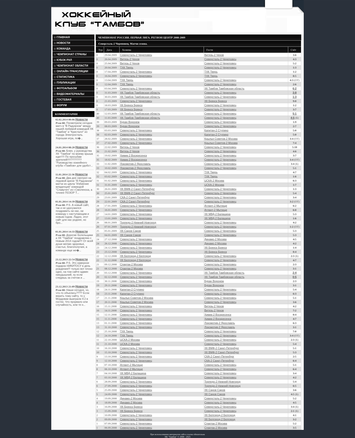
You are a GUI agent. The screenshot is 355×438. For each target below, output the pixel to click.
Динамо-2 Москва (215, 239)
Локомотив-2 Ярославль (135, 163)
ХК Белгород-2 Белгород (135, 255)
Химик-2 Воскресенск (133, 155)
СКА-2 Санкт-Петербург (135, 197)
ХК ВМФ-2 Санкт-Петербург (137, 188)
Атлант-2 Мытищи (215, 205)
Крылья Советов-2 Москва (220, 138)
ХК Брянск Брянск (215, 101)
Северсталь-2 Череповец (136, 54)
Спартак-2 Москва (131, 264)
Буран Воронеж (130, 121)
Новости (81, 119)
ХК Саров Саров (130, 230)
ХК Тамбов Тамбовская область (224, 88)
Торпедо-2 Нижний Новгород (138, 222)
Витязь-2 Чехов (214, 54)
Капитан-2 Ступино (216, 130)
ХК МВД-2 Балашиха (217, 214)
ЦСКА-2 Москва (214, 180)
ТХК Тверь (126, 67)
